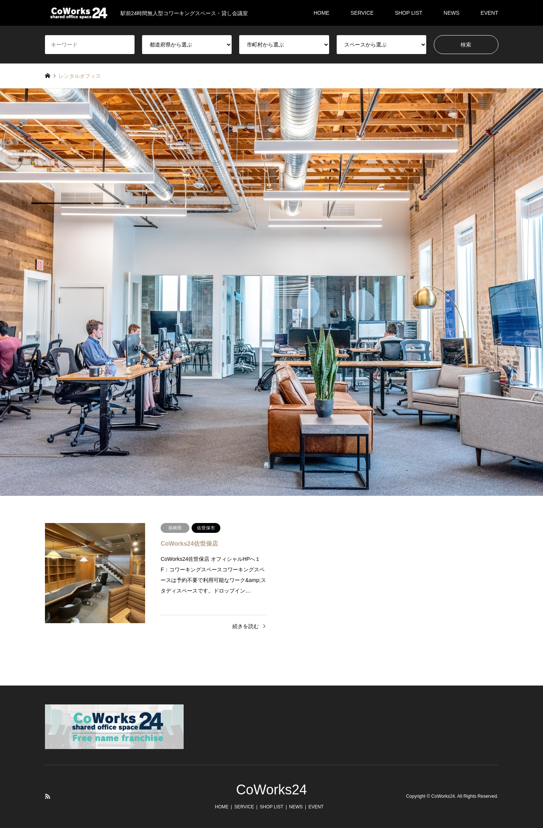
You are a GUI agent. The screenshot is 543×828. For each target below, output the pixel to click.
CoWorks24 (271, 789)
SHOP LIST (408, 13)
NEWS (451, 13)
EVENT (489, 13)
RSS (47, 796)
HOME (322, 13)
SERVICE (362, 13)
